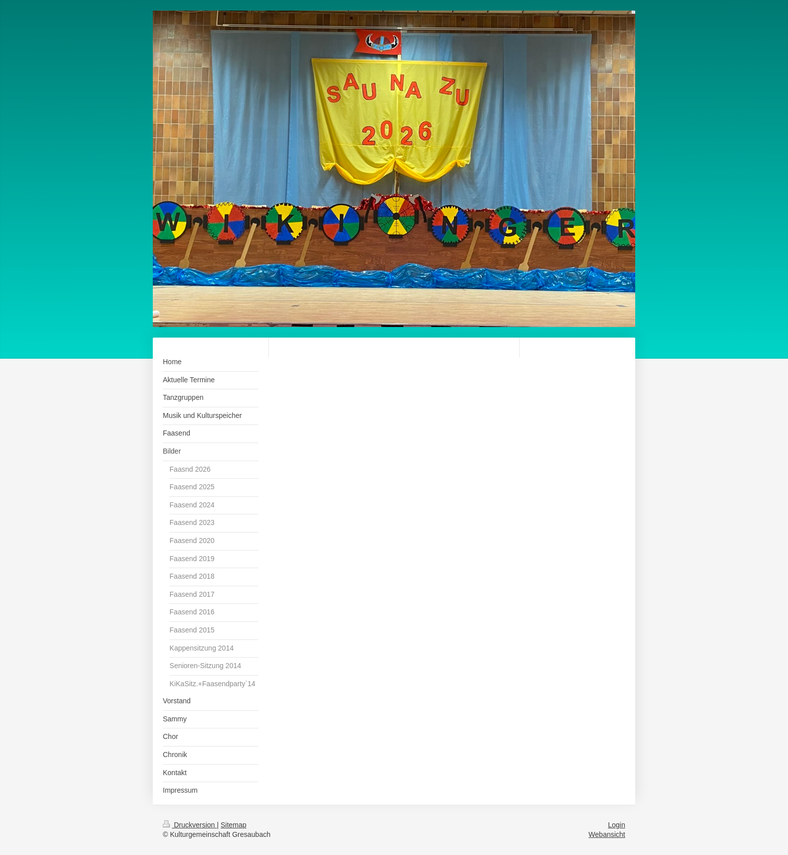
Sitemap (233, 825)
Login (616, 825)
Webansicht (606, 834)
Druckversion (190, 825)
